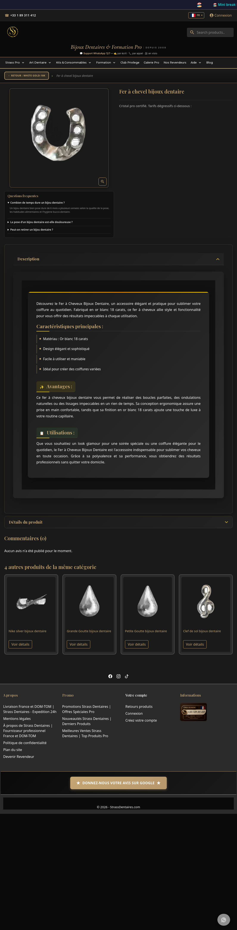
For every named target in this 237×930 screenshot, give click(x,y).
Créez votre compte (141, 722)
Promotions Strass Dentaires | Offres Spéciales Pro (86, 711)
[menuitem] (15, 62)
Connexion (134, 715)
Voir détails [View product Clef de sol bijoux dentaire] (195, 646)
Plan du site (12, 751)
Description (28, 260)
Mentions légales (17, 720)
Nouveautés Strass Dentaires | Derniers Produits (87, 723)
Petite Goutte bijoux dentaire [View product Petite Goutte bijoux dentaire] (146, 633)
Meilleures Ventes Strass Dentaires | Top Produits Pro (85, 735)
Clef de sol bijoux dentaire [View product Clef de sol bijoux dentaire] (202, 633)
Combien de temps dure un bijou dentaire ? (37, 204)
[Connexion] (220, 15)
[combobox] (210, 32)
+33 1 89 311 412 (23, 15)
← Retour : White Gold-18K (31, 76)
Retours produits (139, 708)
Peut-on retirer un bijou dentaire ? (31, 231)
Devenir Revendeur (18, 758)
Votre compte (136, 697)
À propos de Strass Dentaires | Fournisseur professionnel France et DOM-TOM (28, 732)
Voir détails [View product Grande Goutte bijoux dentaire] (78, 646)
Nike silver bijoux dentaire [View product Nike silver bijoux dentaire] (27, 633)
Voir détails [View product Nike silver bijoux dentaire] (20, 646)
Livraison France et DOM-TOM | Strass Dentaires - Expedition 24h (29, 711)
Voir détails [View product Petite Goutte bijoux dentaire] (137, 646)
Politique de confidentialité (25, 745)
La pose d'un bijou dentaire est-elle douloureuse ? (41, 223)
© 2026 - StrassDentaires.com (118, 809)
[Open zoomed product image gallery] (102, 183)
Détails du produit (25, 524)
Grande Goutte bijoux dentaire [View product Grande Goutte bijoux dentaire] (89, 633)
